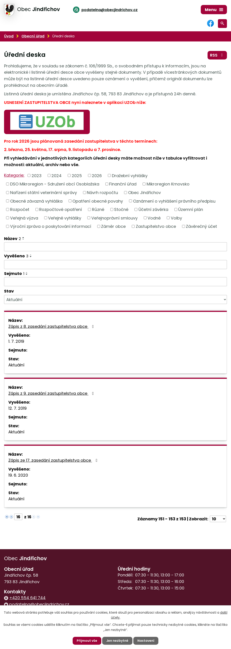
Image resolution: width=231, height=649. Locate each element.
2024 (56, 175)
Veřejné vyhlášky (64, 218)
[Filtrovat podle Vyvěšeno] (115, 264)
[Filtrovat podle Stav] (115, 299)
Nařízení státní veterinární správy (43, 192)
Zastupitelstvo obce (156, 226)
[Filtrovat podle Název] (115, 246)
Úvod (9, 36)
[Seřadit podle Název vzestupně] (23, 237)
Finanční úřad (122, 184)
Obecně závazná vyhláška (36, 201)
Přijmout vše (87, 640)
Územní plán (190, 209)
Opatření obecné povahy (97, 201)
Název (12, 238)
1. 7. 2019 (16, 341)
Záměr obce (113, 226)
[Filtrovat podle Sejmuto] (115, 281)
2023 (37, 175)
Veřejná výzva (24, 218)
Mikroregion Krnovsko (168, 184)
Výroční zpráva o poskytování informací (50, 226)
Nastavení (145, 640)
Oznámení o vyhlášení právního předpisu (174, 201)
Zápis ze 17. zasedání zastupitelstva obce (53, 460)
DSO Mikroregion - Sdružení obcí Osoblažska (54, 184)
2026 (97, 175)
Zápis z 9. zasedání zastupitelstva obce (52, 393)
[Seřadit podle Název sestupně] (23, 239)
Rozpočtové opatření (60, 209)
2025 (77, 175)
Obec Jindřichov (144, 192)
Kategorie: (14, 175)
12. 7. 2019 (17, 408)
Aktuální (16, 365)
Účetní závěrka (153, 209)
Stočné (121, 209)
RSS (217, 55)
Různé (98, 209)
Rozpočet (19, 209)
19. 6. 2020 (18, 475)
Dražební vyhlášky (130, 175)
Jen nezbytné (117, 640)
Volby (176, 218)
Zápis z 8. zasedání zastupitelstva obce (52, 326)
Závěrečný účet (201, 226)
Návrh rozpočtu (102, 192)
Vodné (154, 218)
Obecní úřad (32, 36)
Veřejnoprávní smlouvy (114, 218)
